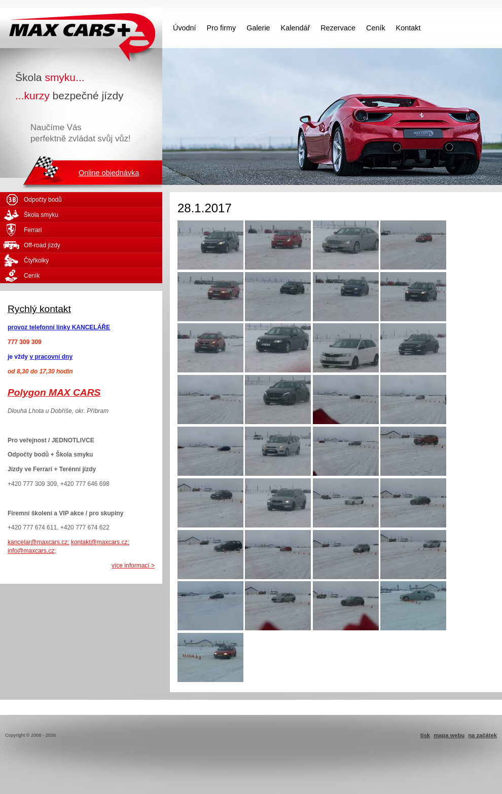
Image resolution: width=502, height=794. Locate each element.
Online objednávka (109, 173)
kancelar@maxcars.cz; (38, 542)
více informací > (133, 565)
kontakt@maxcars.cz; (100, 542)
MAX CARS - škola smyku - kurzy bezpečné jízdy (81, 28)
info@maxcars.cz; (32, 550)
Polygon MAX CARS (54, 392)
